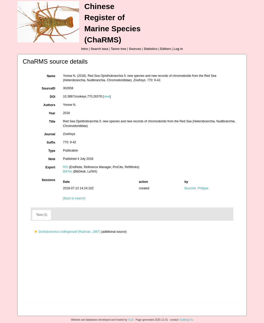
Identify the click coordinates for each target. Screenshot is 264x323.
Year (52, 113)
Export (50, 167)
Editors (165, 49)
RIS (65, 167)
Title (52, 121)
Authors (49, 105)
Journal (49, 134)
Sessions (48, 180)
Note (51, 159)
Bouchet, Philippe (196, 188)
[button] (35, 231)
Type (51, 151)
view (107, 96)
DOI (52, 97)
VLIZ (131, 319)
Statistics (151, 49)
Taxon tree (118, 49)
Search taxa (99, 49)
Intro (84, 49)
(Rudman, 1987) (66, 232)
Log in (178, 49)
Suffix (51, 142)
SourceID (48, 88)
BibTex (67, 171)
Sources (135, 49)
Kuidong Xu (186, 319)
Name (51, 76)
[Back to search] (74, 198)
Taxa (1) (41, 214)
